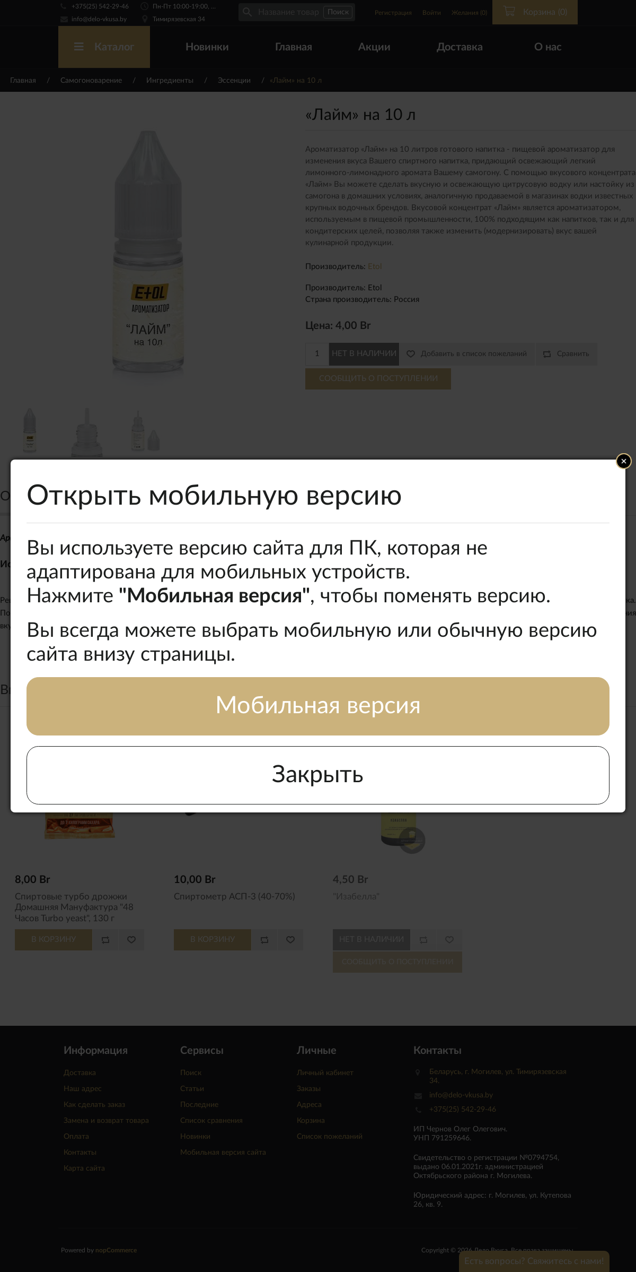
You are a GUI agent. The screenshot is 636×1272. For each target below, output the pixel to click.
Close (624, 461)
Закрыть (318, 775)
